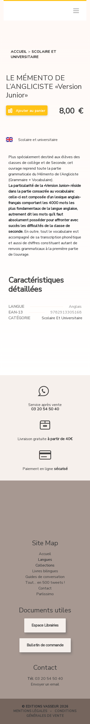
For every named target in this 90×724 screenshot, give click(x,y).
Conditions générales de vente (51, 713)
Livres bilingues (45, 571)
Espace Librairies (45, 625)
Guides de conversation (45, 576)
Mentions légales (30, 711)
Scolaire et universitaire (38, 139)
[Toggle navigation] (76, 10)
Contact (45, 588)
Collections (45, 565)
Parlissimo (45, 594)
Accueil (19, 51)
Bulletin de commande (45, 645)
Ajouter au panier (26, 110)
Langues (45, 559)
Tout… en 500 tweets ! (45, 582)
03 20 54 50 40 (49, 678)
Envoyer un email (45, 684)
